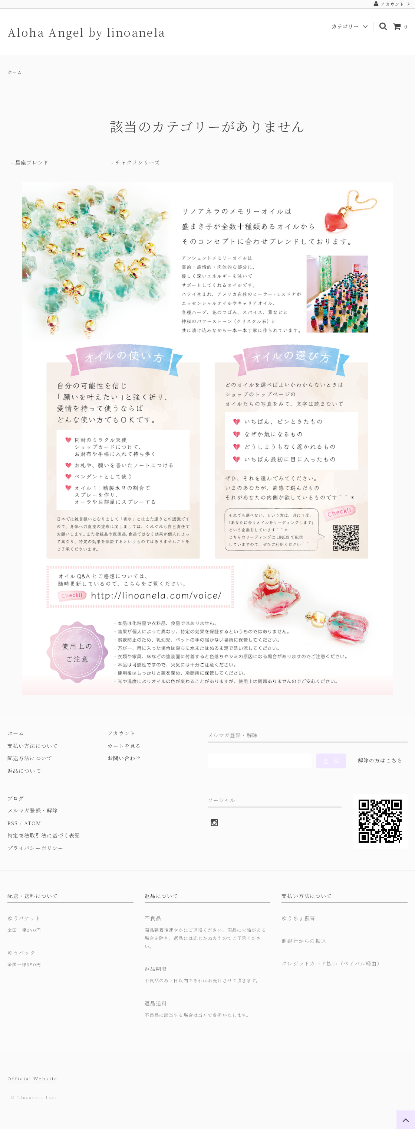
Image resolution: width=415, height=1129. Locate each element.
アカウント (392, 4)
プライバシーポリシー (35, 848)
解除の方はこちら (380, 760)
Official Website (32, 1078)
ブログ (15, 798)
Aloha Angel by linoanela (86, 32)
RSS (12, 823)
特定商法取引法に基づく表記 (43, 835)
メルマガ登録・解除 (32, 810)
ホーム (14, 72)
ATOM (32, 823)
